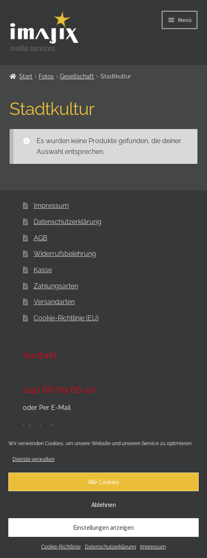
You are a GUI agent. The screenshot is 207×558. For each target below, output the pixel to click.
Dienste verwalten (33, 459)
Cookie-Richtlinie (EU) (66, 318)
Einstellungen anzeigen (103, 527)
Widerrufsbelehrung (65, 254)
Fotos (46, 76)
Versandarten (54, 302)
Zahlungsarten (56, 286)
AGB (40, 238)
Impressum (153, 547)
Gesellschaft (77, 76)
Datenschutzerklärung (110, 547)
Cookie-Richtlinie (61, 547)
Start (25, 76)
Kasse (43, 270)
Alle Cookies (103, 482)
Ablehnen (103, 505)
